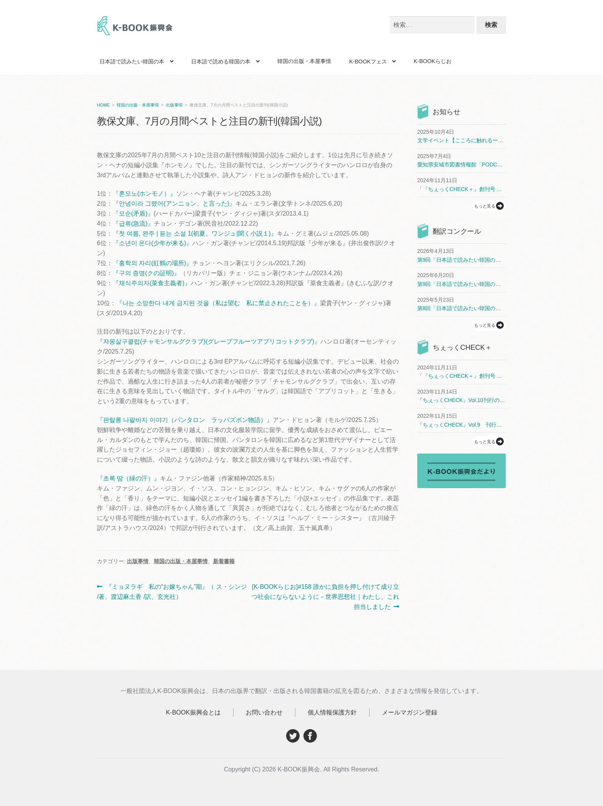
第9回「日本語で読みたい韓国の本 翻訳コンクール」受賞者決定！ (461, 260)
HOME (103, 105)
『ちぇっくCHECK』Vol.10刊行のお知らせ (461, 400)
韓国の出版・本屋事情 (304, 61)
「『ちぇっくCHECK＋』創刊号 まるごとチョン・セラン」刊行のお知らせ (461, 189)
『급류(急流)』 (133, 223)
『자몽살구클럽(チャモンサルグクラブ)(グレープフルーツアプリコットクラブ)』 (208, 341)
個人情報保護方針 (332, 712)
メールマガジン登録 (409, 712)
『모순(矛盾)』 (133, 213)
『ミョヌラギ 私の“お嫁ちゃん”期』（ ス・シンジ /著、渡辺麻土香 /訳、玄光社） (172, 592)
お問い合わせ (264, 712)
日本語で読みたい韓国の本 (132, 61)
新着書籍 (224, 561)
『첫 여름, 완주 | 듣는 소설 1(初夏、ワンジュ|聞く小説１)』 (195, 233)
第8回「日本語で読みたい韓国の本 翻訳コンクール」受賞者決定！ (461, 308)
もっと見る (484, 206)
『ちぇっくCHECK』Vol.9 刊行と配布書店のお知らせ (461, 425)
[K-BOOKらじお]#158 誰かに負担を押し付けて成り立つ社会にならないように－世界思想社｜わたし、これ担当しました (325, 597)
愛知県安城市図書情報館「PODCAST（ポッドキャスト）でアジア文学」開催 (461, 164)
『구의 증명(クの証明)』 (146, 273)
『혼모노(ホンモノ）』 (144, 193)
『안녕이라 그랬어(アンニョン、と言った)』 (174, 203)
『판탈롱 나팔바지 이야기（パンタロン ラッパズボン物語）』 (185, 420)
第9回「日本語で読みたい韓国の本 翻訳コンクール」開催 (461, 284)
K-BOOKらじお (432, 61)
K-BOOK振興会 (135, 27)
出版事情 (174, 105)
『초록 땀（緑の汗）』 (128, 478)
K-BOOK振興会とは (193, 712)
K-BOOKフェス (368, 61)
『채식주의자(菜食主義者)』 (152, 283)
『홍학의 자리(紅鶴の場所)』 (152, 263)
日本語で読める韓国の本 (220, 61)
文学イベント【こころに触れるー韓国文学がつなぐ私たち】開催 (461, 140)
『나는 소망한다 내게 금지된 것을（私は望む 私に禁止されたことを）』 (218, 303)
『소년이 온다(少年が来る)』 (152, 243)
